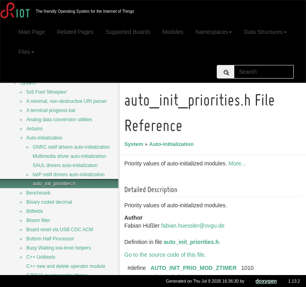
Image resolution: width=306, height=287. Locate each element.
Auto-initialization (44, 138)
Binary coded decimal (49, 202)
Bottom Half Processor (50, 239)
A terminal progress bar (51, 110)
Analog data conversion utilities (59, 119)
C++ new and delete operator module (65, 266)
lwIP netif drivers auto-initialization (69, 174)
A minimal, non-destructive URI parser (66, 101)
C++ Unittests (40, 257)
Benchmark (38, 193)
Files (26, 52)
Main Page (31, 32)
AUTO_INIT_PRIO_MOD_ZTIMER (195, 268)
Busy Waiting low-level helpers (58, 248)
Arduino (34, 129)
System (28, 83)
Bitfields (34, 211)
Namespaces (214, 32)
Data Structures (265, 32)
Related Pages (75, 32)
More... (238, 163)
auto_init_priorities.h (54, 184)
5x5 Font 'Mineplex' (46, 92)
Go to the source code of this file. (166, 255)
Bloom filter (38, 220)
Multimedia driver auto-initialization (69, 156)
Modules (173, 32)
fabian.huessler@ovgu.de (194, 225)
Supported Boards (128, 32)
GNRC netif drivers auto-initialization (71, 147)
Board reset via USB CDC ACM (59, 229)
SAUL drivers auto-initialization (65, 165)
